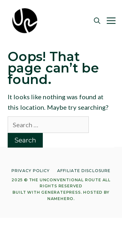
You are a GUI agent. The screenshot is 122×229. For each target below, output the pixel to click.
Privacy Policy (30, 170)
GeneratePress (60, 192)
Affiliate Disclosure (84, 170)
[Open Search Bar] (97, 20)
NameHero (60, 198)
